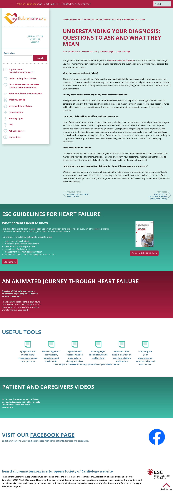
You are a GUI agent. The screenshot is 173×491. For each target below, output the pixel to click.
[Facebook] (157, 437)
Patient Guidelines (27, 4)
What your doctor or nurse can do (25, 93)
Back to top (166, 489)
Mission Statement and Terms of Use (78, 194)
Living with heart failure (20, 106)
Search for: (9, 53)
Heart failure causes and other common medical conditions (28, 86)
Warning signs (16, 118)
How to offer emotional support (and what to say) (156, 195)
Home (65, 19)
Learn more (10, 261)
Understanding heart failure (22, 78)
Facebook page (52, 434)
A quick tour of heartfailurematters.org (21, 71)
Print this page (106, 51)
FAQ (11, 124)
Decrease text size (89, 51)
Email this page (123, 51)
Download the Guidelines (144, 253)
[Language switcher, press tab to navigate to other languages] (162, 3)
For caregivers (16, 112)
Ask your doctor (16, 131)
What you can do (17, 99)
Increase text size (70, 51)
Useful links (14, 137)
